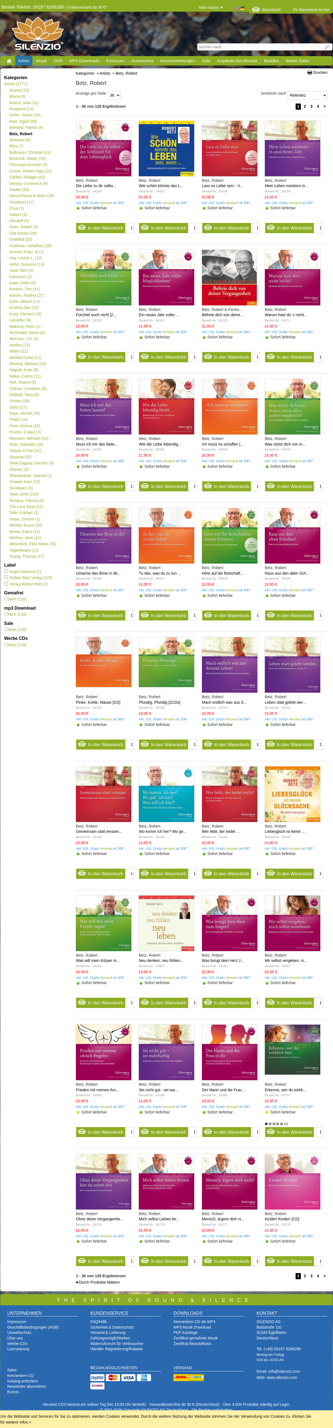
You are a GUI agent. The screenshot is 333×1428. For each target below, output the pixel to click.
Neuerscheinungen (177, 60)
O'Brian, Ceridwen (28, 388)
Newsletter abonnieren (26, 1386)
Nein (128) (15, 599)
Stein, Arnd (24, 494)
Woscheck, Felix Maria (32, 544)
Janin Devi (21, 270)
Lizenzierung (18, 1349)
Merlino (19, 345)
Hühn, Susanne (26, 264)
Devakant (21, 202)
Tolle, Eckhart (24, 513)
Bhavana (19, 140)
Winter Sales (297, 60)
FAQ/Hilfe (98, 1321)
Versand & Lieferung (107, 1332)
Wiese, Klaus (24, 531)
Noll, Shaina (22, 382)
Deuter (19, 189)
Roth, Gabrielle (26, 444)
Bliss (16, 146)
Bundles (271, 60)
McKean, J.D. (24, 338)
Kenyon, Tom (24, 289)
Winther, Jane (25, 538)
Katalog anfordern (22, 1381)
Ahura (17, 96)
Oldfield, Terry (24, 395)
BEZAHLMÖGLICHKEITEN (113, 1368)
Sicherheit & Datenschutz (112, 1327)
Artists (24, 60)
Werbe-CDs (17, 1343)
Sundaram (21, 488)
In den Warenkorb (100, 226)
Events (13, 1392)
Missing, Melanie (27, 363)
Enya (16, 208)
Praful (18, 419)
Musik (41, 60)
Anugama (21, 109)
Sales (12, 1370)
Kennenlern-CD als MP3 (194, 1321)
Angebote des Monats (237, 60)
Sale (206, 60)
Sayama (20, 457)
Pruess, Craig (25, 432)
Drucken (320, 72)
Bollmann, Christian (30, 152)
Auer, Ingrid (23, 121)
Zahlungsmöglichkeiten (110, 1338)
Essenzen (115, 60)
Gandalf (19, 220)
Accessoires (142, 60)
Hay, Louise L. (25, 258)
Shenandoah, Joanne (30, 475)
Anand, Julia (24, 102)
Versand (106, 203)
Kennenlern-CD (20, 1375)
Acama (19, 90)
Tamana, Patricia (26, 500)
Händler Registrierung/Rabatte (116, 1349)
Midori (18, 351)
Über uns (15, 1338)
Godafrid (20, 239)
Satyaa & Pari (25, 450)
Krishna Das (24, 307)
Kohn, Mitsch (24, 301)
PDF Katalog (184, 1332)
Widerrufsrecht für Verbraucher (116, 1343)
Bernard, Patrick (26, 127)
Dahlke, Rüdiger (27, 177)
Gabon (18, 214)
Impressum (16, 1321)
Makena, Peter (24, 326)
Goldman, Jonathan (30, 245)
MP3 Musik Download (192, 1327)
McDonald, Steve (27, 332)
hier (315, 1416)
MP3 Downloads (84, 60)
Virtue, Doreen (24, 519)
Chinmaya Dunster (28, 164)
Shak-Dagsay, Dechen (31, 463)
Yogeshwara (24, 550)
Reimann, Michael (28, 438)
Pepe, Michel (24, 413)
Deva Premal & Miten (31, 195)
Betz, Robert (20, 134)
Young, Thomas (26, 556)
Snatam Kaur (24, 481)
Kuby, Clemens (25, 314)
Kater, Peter (22, 283)
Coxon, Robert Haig (30, 171)
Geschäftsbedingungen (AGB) (33, 1327)
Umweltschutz (19, 1332)
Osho (18, 407)
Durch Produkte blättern (99, 1282)
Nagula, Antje (23, 370)
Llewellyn (20, 320)
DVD (58, 60)
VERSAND (182, 1368)
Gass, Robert (23, 227)
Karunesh (20, 277)
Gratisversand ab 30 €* (87, 7)
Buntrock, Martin (27, 158)
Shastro (19, 469)
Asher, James (25, 115)
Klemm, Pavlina (26, 295)
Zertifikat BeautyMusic (192, 1343)
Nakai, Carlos (25, 376)
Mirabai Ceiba (25, 357)
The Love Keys (26, 506)
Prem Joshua (24, 426)
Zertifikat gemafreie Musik (195, 1338)
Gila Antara (23, 233)
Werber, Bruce (25, 525)
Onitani (19, 401)
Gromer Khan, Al (26, 252)
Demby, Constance (28, 183)
